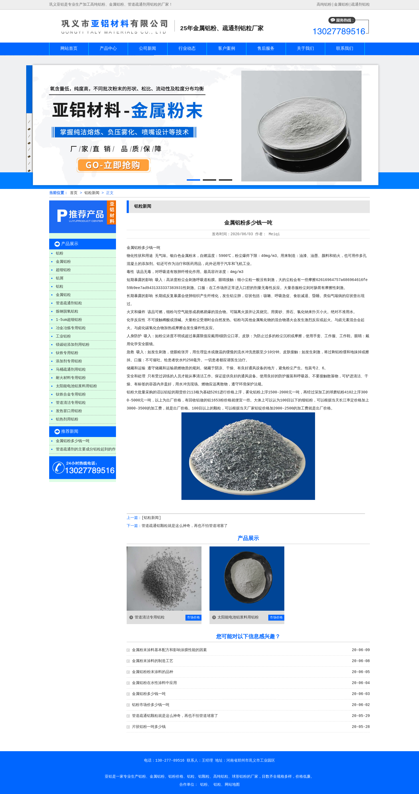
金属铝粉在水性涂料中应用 (154, 683)
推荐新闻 (69, 431)
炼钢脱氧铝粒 (67, 311)
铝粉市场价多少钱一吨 (150, 705)
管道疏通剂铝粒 (69, 303)
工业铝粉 (63, 336)
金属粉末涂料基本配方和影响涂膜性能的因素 (169, 650)
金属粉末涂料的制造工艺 (152, 661)
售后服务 (265, 48)
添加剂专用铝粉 (69, 361)
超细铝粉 (63, 270)
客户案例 (226, 48)
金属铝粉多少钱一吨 (73, 441)
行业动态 (187, 48)
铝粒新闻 (91, 193)
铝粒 (59, 286)
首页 (73, 193)
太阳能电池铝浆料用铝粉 (76, 386)
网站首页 (68, 48)
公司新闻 (147, 48)
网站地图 (232, 784)
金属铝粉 (341, 4)
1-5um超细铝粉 (69, 320)
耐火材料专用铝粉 (71, 378)
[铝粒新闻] (151, 518)
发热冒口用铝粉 (69, 411)
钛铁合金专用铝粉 (71, 394)
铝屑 (59, 278)
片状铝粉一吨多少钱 (149, 727)
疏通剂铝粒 (360, 4)
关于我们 (305, 48)
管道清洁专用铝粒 (71, 403)
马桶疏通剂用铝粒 (71, 369)
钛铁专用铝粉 (67, 353)
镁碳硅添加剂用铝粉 (73, 345)
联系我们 (344, 48)
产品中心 (108, 48)
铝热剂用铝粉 (67, 419)
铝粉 (59, 253)
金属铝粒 (63, 295)
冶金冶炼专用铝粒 (71, 328)
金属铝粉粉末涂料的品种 (152, 672)
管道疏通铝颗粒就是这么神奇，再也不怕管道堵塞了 (185, 526)
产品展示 (69, 244)
